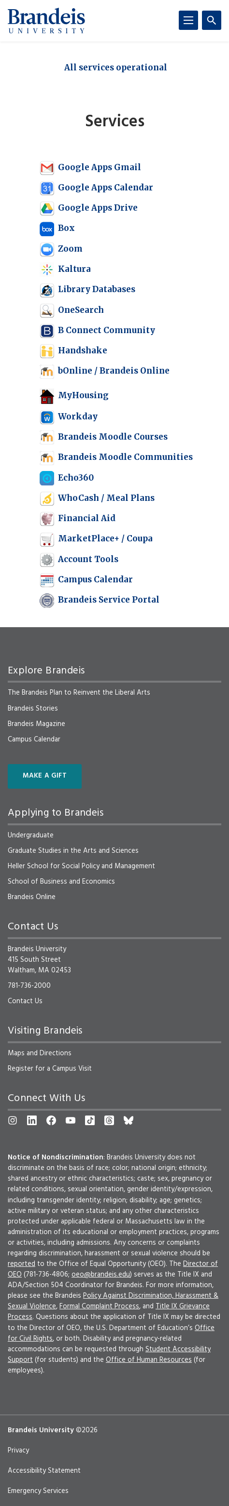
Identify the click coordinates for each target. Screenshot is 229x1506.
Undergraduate (31, 835)
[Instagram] (12, 1120)
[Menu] (188, 20)
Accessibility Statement (44, 1471)
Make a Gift (45, 775)
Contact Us (25, 1001)
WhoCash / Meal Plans (97, 498)
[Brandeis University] (46, 21)
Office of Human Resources (149, 1360)
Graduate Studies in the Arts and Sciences (73, 851)
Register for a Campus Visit (50, 1069)
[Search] (211, 20)
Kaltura (65, 269)
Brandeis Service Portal (99, 599)
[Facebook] (51, 1120)
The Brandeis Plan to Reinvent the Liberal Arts (79, 693)
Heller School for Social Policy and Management (81, 866)
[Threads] (109, 1120)
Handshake (73, 350)
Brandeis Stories (33, 708)
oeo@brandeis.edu (101, 1274)
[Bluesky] (128, 1120)
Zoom (61, 248)
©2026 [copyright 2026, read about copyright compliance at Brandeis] (87, 1430)
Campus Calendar (86, 579)
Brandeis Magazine (36, 724)
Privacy (18, 1450)
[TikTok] (90, 1120)
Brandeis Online (32, 897)
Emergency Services (38, 1491)
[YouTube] (70, 1120)
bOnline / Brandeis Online (105, 370)
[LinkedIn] (32, 1120)
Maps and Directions (40, 1053)
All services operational (115, 67)
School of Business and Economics (61, 881)
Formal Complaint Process (99, 1306)
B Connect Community (97, 330)
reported (21, 1264)
